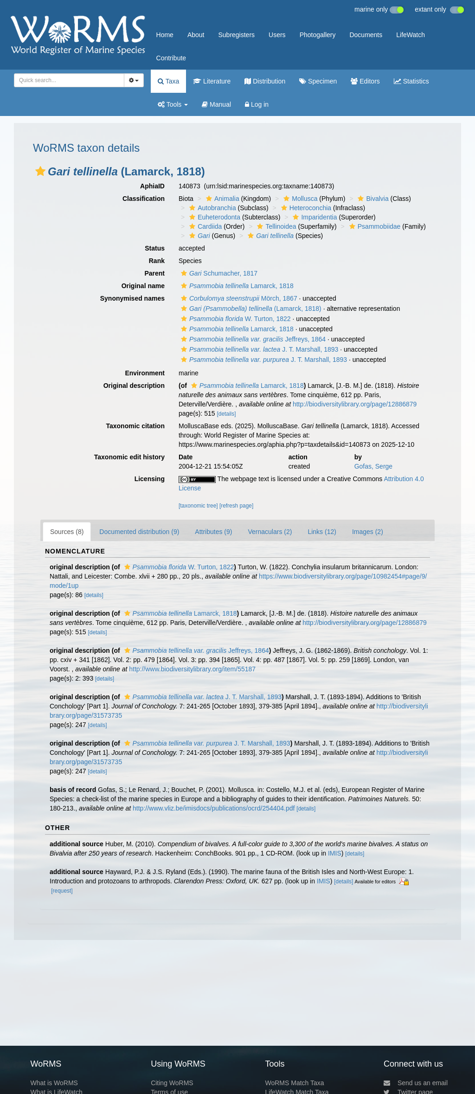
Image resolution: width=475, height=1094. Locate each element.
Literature (212, 81)
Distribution (264, 81)
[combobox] (69, 80)
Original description (134, 385)
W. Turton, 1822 (235, 318)
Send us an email (416, 1083)
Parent (154, 273)
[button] (40, 171)
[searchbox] (66, 80)
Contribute (171, 58)
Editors (365, 81)
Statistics (411, 81)
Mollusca (299, 198)
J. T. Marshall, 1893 (258, 349)
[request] (61, 891)
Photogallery (318, 35)
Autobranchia (211, 208)
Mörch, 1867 (238, 298)
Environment (145, 373)
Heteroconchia (305, 208)
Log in (257, 104)
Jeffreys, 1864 (252, 339)
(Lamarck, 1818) (250, 308)
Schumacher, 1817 (218, 273)
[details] (226, 414)
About (196, 35)
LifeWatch (410, 35)
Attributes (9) (213, 531)
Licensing (150, 479)
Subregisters (236, 35)
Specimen (318, 81)
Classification (143, 198)
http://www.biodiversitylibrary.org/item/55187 (192, 669)
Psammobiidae (374, 226)
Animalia (221, 198)
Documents (365, 35)
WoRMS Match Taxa (294, 1083)
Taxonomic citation (135, 426)
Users (277, 35)
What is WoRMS (53, 1083)
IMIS (334, 853)
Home (164, 35)
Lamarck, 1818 (236, 286)
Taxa (168, 81)
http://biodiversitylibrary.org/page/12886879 (355, 404)
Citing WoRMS (172, 1083)
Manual (216, 104)
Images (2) (367, 531)
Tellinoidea (275, 226)
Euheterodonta (213, 217)
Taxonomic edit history (129, 457)
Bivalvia (371, 198)
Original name (143, 286)
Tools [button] (173, 104)
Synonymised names (132, 298)
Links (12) (322, 531)
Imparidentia (313, 217)
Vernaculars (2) (270, 531)
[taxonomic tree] (198, 505)
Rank (157, 260)
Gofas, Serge (373, 466)
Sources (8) (66, 531)
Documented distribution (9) (139, 531)
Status (155, 248)
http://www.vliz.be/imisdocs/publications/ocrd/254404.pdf (214, 808)
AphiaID (152, 186)
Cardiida (204, 226)
